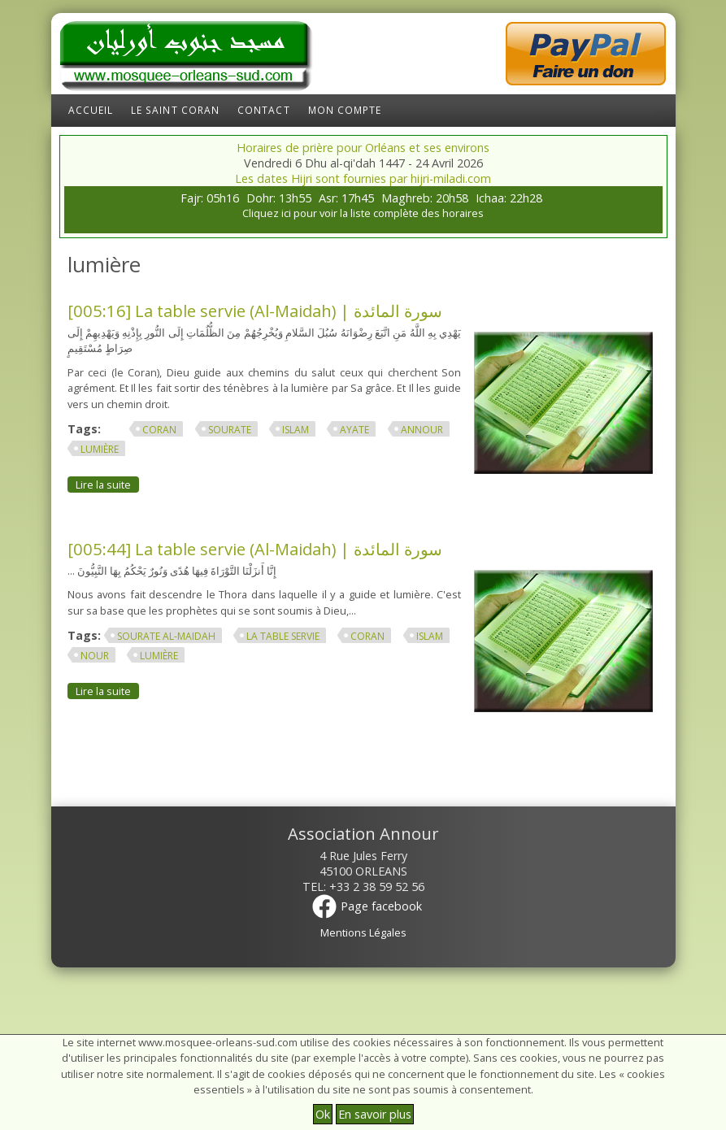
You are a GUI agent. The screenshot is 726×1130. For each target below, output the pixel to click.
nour (94, 656)
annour (422, 430)
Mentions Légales (363, 932)
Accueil (91, 110)
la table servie (283, 636)
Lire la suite (107, 484)
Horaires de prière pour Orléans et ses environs (363, 147)
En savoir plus (374, 1114)
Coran (159, 430)
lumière (99, 449)
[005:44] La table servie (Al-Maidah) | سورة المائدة (254, 548)
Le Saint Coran (175, 110)
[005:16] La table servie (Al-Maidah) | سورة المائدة (254, 310)
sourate (229, 430)
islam (295, 430)
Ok (322, 1114)
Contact (263, 110)
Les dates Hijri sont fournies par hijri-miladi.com (363, 178)
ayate (354, 430)
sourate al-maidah (166, 636)
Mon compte (345, 110)
